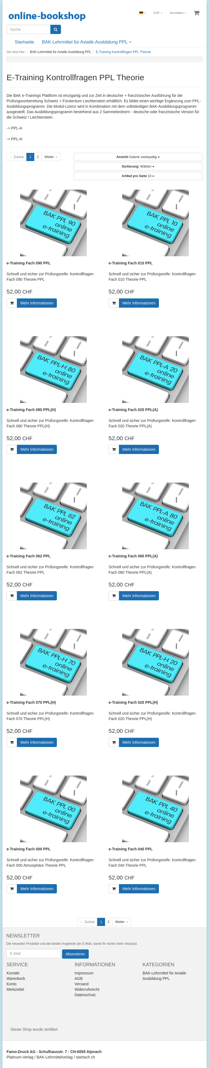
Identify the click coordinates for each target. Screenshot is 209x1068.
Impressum (84, 973)
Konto (12, 984)
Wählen (138, 166)
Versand (81, 984)
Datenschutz (85, 995)
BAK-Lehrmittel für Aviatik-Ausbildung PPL (87, 42)
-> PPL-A (14, 128)
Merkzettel (15, 989)
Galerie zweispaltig (138, 157)
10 (138, 176)
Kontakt (13, 973)
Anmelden (178, 12)
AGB (79, 978)
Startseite (24, 42)
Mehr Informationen (36, 303)
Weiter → (51, 157)
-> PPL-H (14, 139)
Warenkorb (16, 978)
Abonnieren (75, 954)
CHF (157, 12)
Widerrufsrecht (87, 989)
